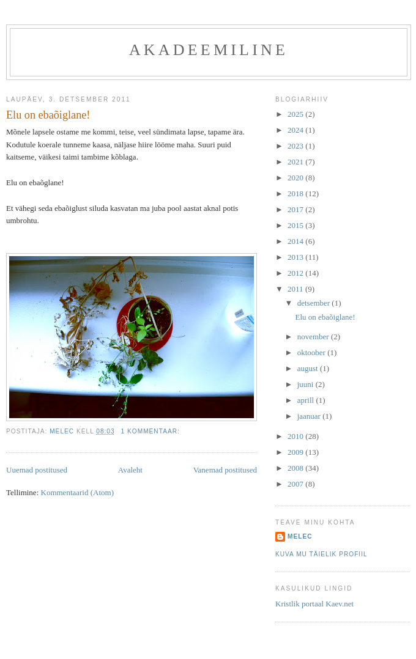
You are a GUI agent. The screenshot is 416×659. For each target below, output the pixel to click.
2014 (296, 241)
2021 (296, 161)
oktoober (312, 352)
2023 (296, 145)
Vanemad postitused (225, 469)
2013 (296, 257)
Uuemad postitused (36, 469)
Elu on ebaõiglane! (48, 115)
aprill (306, 400)
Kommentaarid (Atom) (77, 492)
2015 (296, 225)
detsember (314, 302)
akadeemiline (208, 50)
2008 (296, 468)
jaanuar (310, 416)
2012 (296, 273)
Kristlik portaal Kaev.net (314, 603)
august (308, 368)
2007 (296, 483)
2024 (296, 129)
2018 (296, 193)
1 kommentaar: (151, 431)
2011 (296, 288)
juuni (306, 384)
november (314, 336)
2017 (296, 209)
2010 (296, 436)
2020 (296, 177)
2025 (296, 114)
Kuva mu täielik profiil (321, 554)
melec (300, 536)
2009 (296, 452)
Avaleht (130, 469)
